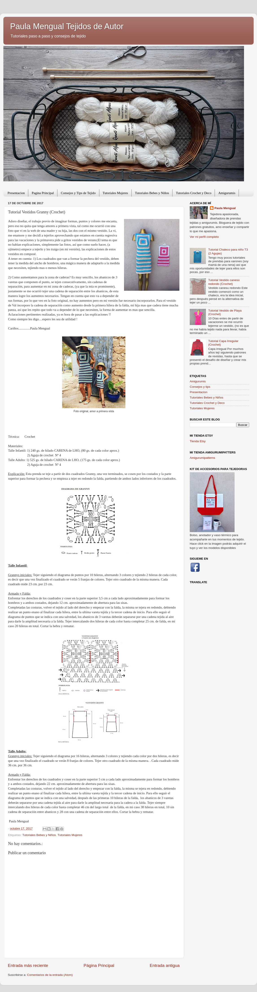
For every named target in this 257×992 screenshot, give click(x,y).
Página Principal (99, 965)
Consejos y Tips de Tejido (78, 193)
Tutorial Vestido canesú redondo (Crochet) (224, 281)
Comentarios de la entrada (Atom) (50, 975)
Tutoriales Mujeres (115, 193)
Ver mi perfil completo (204, 236)
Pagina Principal (43, 193)
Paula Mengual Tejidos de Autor (67, 26)
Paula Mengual (225, 208)
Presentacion (16, 193)
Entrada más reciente (28, 965)
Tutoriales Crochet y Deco (193, 193)
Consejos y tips (200, 386)
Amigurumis (226, 193)
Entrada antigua (165, 965)
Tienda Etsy (198, 441)
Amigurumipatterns (202, 457)
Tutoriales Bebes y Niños (152, 193)
